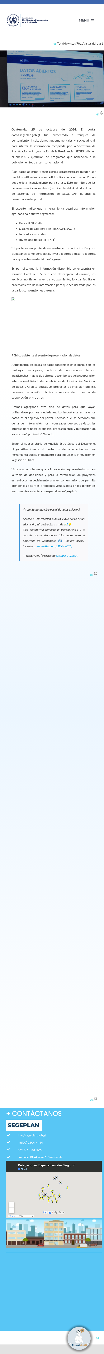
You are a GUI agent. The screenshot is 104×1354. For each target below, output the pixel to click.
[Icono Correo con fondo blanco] (11, 1312)
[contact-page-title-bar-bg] (28, 10)
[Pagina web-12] (11, 1282)
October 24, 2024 (67, 555)
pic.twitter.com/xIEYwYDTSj (54, 546)
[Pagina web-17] (11, 1259)
